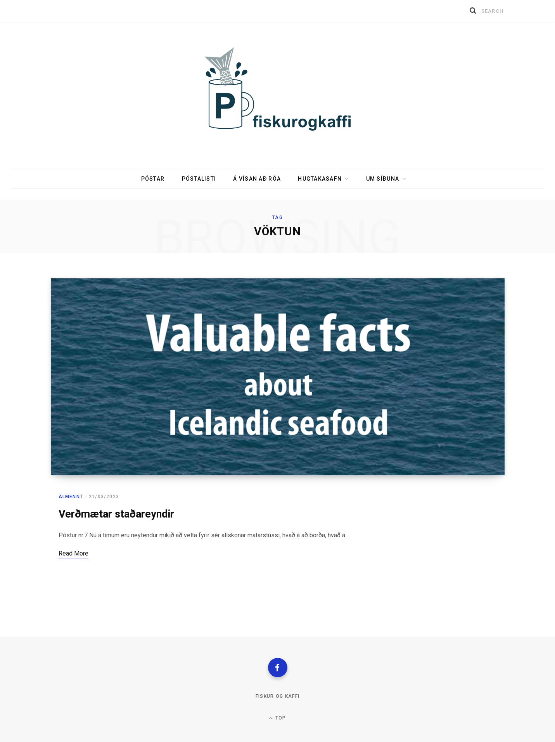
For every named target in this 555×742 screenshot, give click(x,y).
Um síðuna (382, 179)
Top (277, 718)
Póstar (153, 179)
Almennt (71, 496)
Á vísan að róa (257, 179)
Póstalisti (199, 179)
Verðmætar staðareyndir (116, 514)
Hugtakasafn (320, 179)
